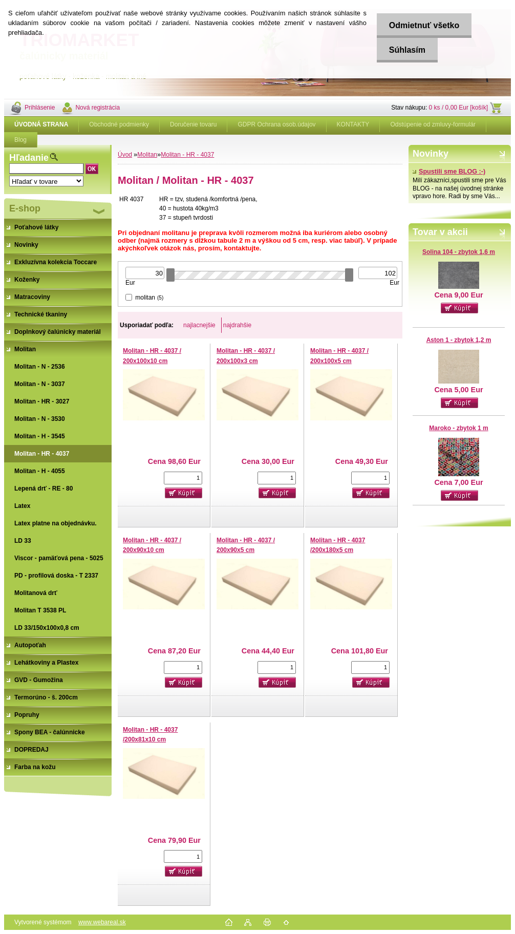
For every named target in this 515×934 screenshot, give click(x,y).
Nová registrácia (97, 107)
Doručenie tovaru (193, 124)
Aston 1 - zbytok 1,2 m (458, 340)
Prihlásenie (40, 107)
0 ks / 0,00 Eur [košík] (458, 107)
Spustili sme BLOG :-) (449, 171)
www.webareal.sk (102, 922)
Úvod (125, 154)
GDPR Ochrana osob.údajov (276, 124)
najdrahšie (237, 325)
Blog (20, 139)
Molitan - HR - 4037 (187, 154)
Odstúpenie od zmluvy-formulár (433, 124)
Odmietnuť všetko (423, 25)
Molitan (147, 154)
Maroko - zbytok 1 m (458, 428)
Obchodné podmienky (119, 124)
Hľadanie (29, 158)
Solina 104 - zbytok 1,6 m (458, 252)
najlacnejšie (199, 325)
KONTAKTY (353, 124)
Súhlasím (406, 50)
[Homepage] (41, 124)
